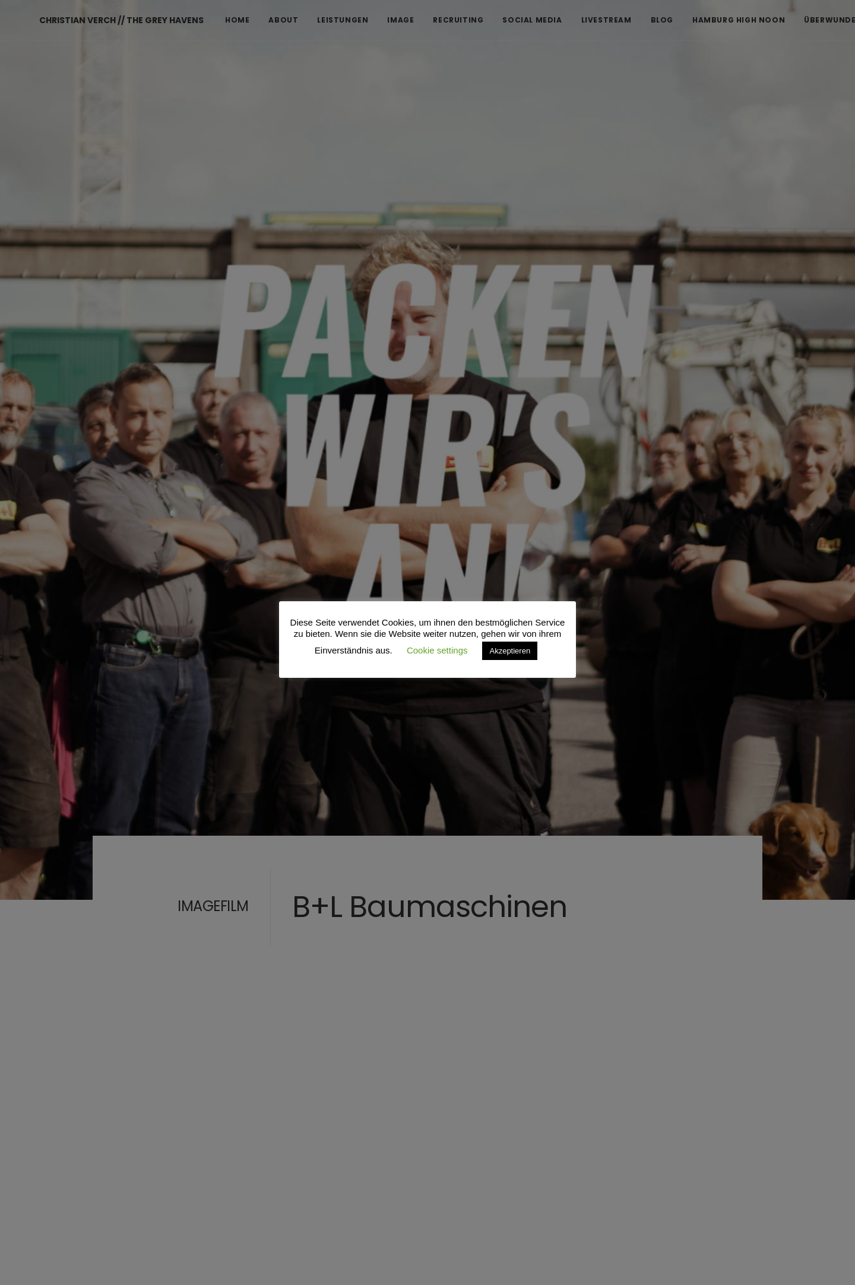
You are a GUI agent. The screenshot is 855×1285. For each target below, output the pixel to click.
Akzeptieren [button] (509, 650)
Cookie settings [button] (437, 650)
